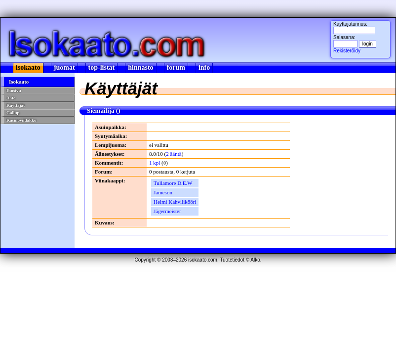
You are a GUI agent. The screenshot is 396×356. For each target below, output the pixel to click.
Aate (10, 97)
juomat (64, 67)
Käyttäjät (15, 105)
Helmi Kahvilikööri (175, 202)
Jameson (163, 192)
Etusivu (13, 90)
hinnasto (140, 67)
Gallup (13, 112)
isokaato (28, 67)
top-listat (101, 67)
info (204, 67)
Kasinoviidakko (21, 120)
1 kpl (154, 163)
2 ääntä (173, 154)
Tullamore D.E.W (173, 183)
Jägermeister (167, 211)
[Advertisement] (38, 160)
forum (176, 67)
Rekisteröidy (346, 50)
